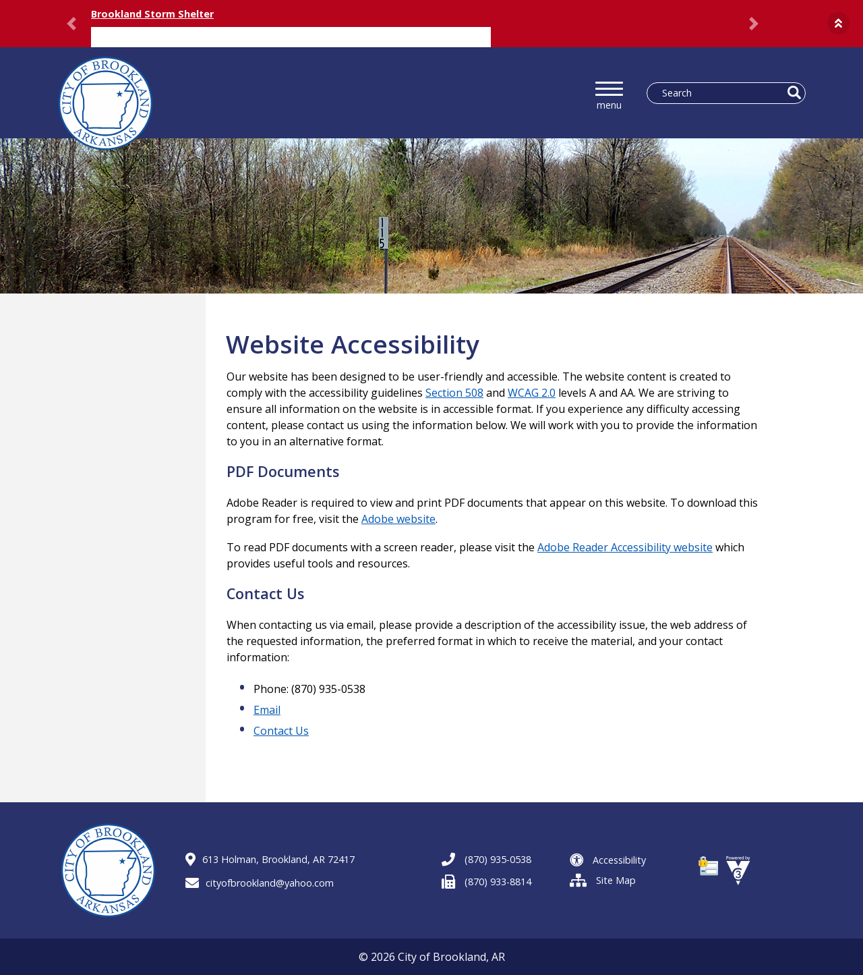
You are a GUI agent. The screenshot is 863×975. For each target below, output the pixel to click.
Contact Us (281, 730)
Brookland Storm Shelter (152, 13)
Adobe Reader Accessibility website (625, 547)
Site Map (603, 880)
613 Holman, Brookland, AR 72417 (270, 859)
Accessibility (608, 860)
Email (267, 709)
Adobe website (398, 518)
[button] (838, 23)
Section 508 (454, 392)
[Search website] (720, 93)
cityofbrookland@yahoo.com (259, 882)
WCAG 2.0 (532, 392)
